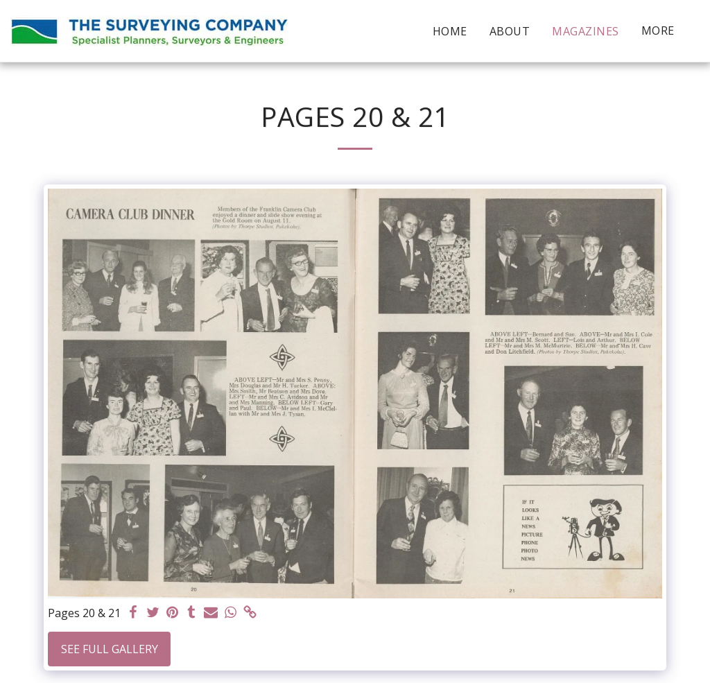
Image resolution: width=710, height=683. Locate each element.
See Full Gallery (109, 649)
